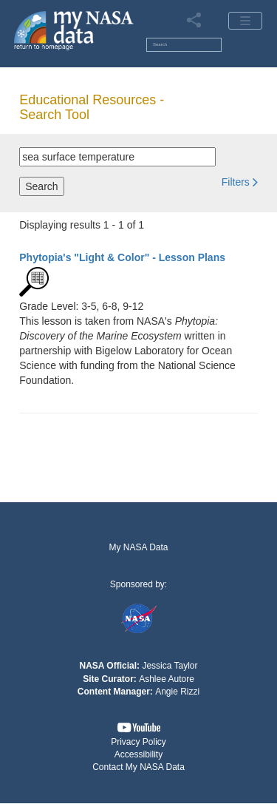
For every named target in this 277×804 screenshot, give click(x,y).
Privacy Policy (138, 742)
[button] (240, 181)
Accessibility (138, 754)
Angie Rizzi (177, 691)
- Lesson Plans (122, 257)
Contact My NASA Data (138, 767)
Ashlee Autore (166, 679)
